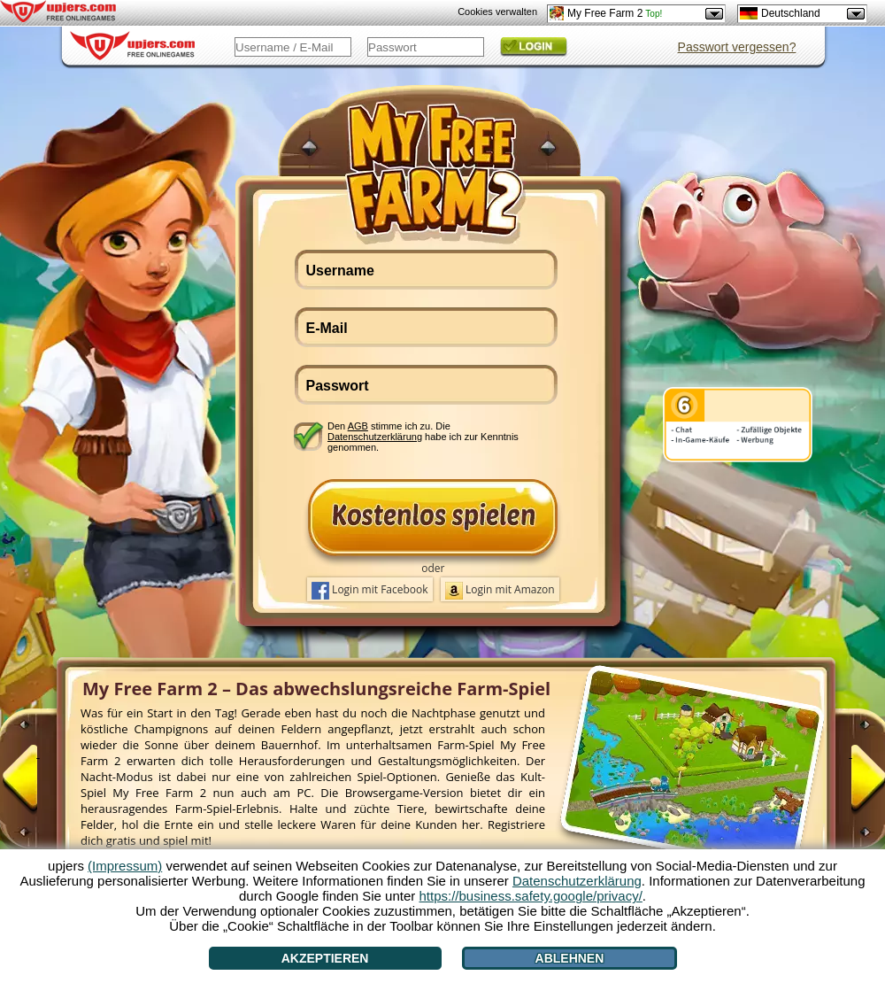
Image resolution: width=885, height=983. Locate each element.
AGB (358, 426)
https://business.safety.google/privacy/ (530, 895)
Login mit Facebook (370, 591)
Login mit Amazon (500, 591)
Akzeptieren (325, 958)
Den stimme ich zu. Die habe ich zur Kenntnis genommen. (423, 436)
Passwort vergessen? (737, 47)
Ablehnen (569, 958)
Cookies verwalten (497, 11)
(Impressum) (125, 865)
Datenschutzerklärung (374, 436)
